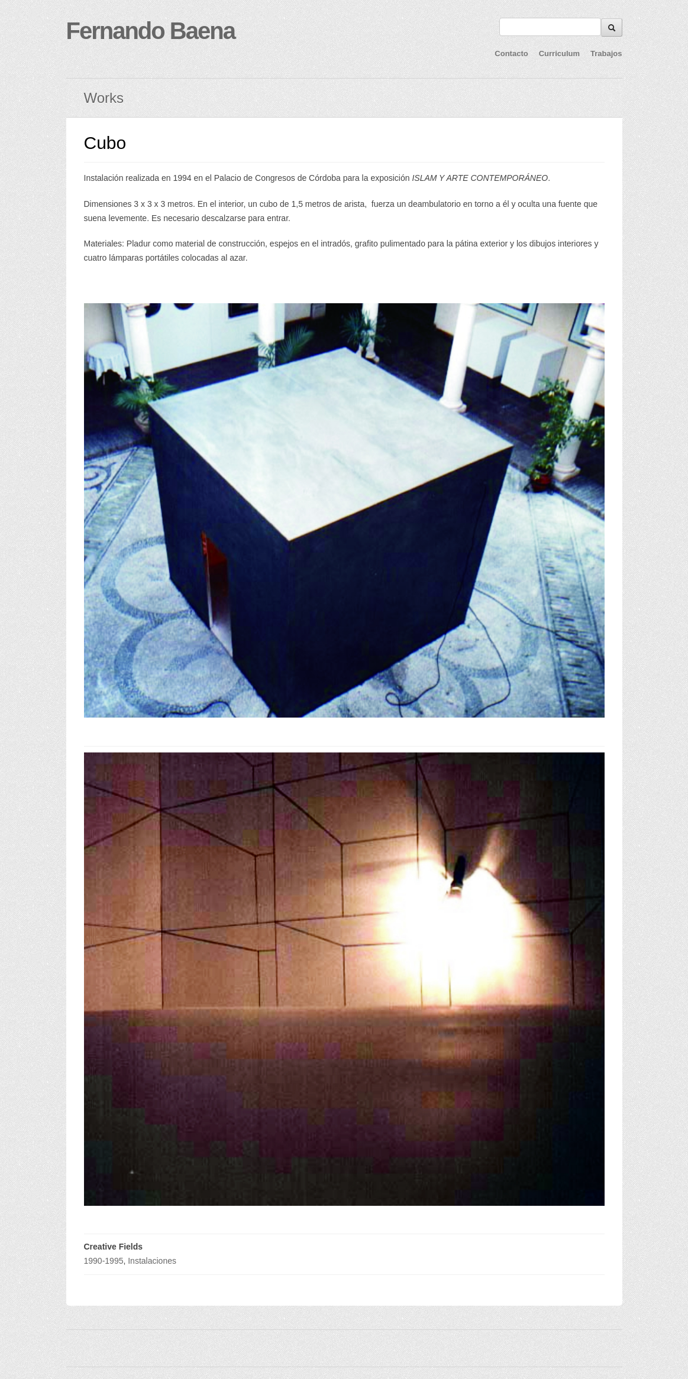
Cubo (105, 142)
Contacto (511, 53)
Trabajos (606, 53)
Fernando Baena (150, 31)
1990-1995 (104, 1261)
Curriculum (559, 53)
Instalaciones (152, 1261)
